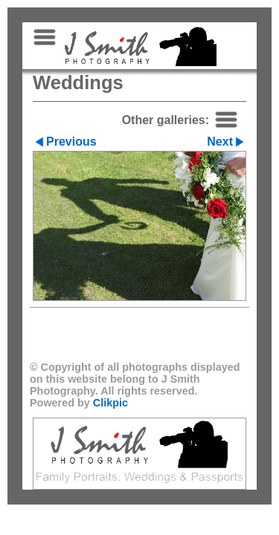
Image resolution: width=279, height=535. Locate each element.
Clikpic (110, 403)
